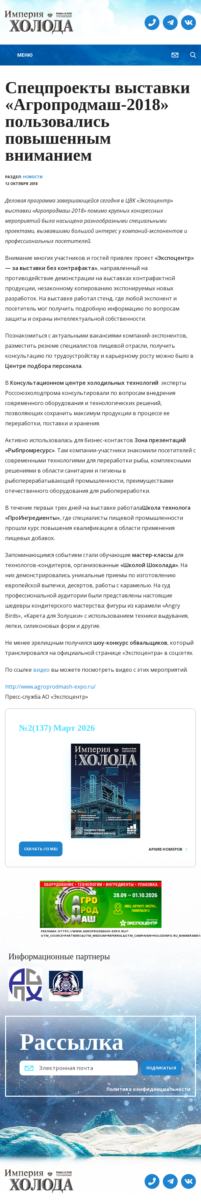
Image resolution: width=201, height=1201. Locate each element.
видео (41, 669)
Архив (165, 849)
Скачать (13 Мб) (40, 848)
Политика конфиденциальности (148, 1089)
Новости (33, 176)
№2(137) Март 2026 (57, 728)
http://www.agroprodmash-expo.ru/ (50, 686)
